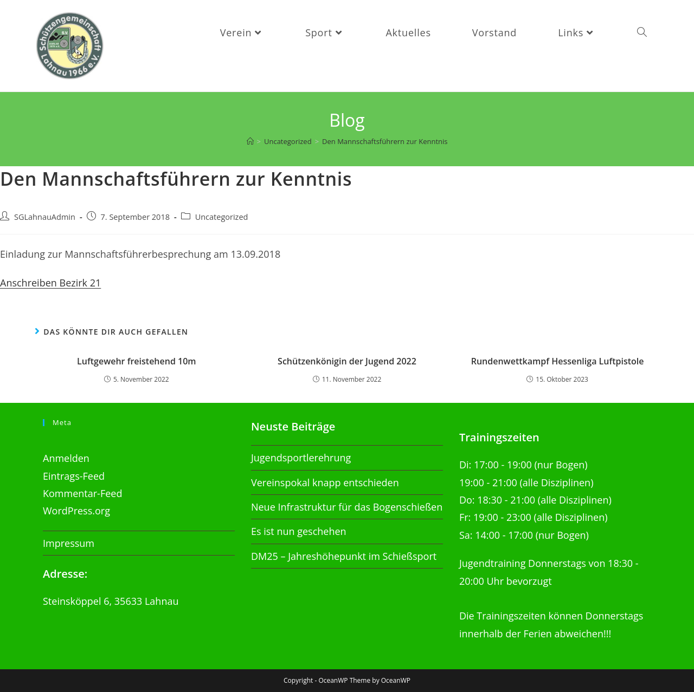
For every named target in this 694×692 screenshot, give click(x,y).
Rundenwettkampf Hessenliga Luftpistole (557, 361)
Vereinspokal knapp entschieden (325, 482)
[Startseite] (250, 141)
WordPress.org (76, 510)
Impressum (68, 543)
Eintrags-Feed (74, 475)
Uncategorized (221, 217)
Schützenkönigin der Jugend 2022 (347, 361)
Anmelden (66, 458)
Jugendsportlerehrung (301, 457)
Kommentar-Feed (82, 493)
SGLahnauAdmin (44, 217)
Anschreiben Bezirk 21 (50, 282)
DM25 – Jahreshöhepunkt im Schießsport (343, 556)
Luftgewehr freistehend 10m (136, 361)
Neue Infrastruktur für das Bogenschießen (346, 506)
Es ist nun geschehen (298, 531)
